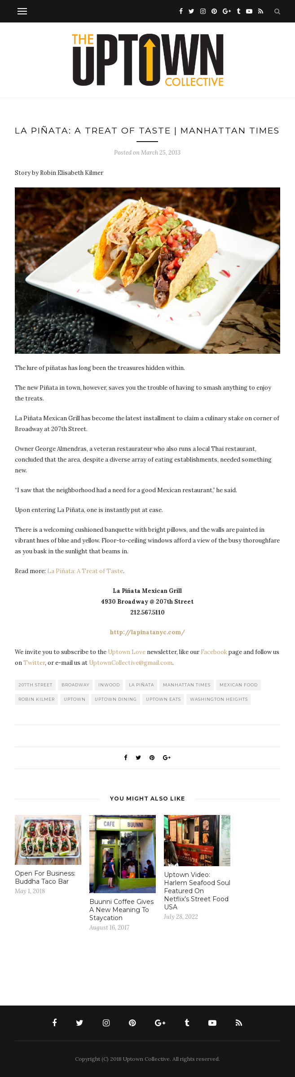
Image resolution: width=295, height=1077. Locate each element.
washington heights (219, 699)
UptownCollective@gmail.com (130, 663)
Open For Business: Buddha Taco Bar (45, 877)
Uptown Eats (163, 699)
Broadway (75, 684)
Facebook (214, 652)
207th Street (35, 684)
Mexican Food (239, 684)
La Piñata (141, 684)
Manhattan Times (187, 684)
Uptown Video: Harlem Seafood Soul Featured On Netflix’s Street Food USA (197, 891)
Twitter (34, 663)
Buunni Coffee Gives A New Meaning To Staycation (121, 910)
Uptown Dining (116, 699)
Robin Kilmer (36, 699)
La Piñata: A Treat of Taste (85, 571)
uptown (75, 699)
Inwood (109, 684)
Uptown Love (126, 652)
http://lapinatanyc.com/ (147, 632)
